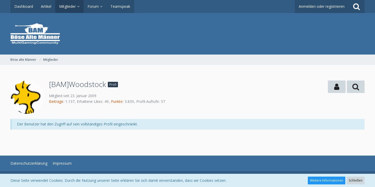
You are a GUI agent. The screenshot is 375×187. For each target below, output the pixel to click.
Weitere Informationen (326, 180)
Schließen (355, 180)
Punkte (117, 101)
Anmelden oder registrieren (322, 6)
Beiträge (56, 101)
